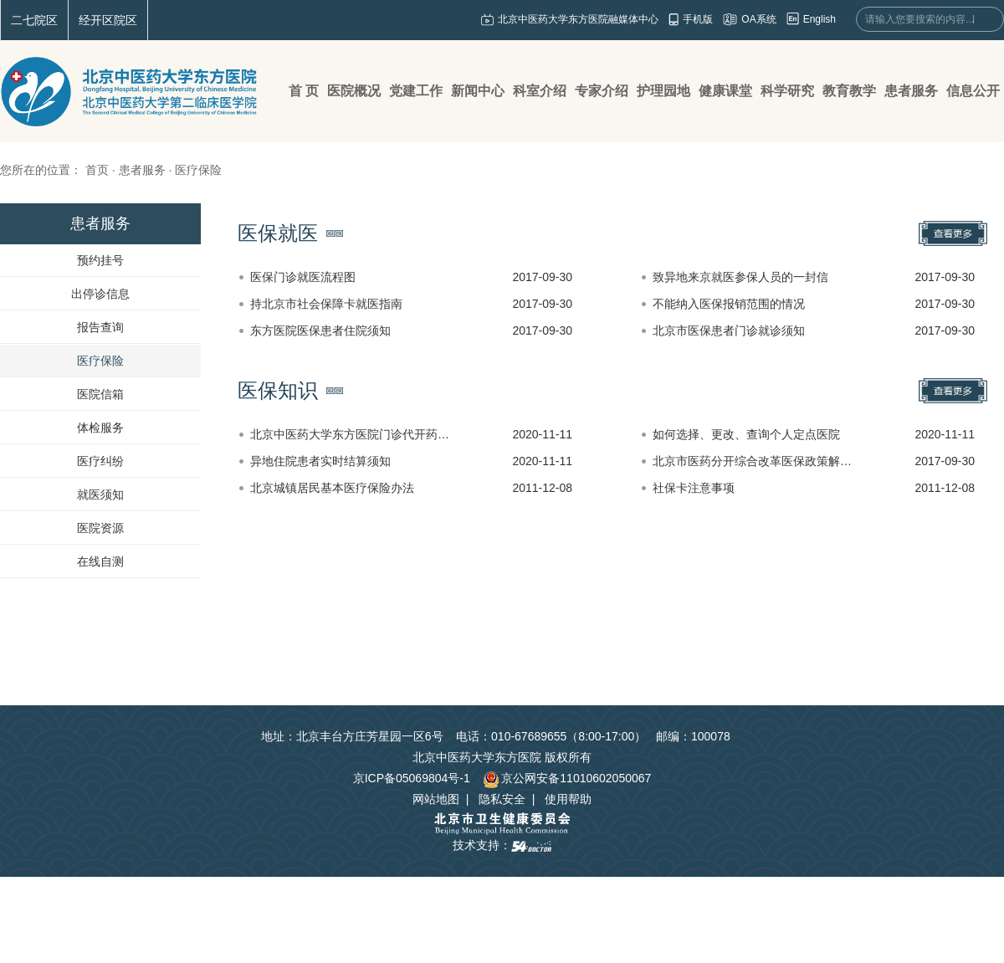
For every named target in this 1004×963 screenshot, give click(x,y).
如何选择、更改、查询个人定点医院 (746, 434)
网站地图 (435, 799)
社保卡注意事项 (694, 487)
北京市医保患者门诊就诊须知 (729, 330)
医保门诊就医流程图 (303, 277)
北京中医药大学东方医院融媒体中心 (578, 19)
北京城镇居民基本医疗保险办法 (332, 487)
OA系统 (758, 19)
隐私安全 (502, 799)
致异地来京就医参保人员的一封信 (740, 277)
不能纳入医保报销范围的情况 (729, 303)
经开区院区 (108, 20)
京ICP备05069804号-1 (411, 778)
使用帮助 (568, 799)
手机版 (698, 19)
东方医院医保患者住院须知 (320, 330)
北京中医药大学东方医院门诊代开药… (349, 434)
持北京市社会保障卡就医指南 (326, 303)
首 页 (304, 91)
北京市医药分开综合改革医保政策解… (752, 461)
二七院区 (34, 20)
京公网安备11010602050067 (567, 778)
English (819, 19)
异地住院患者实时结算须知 (320, 461)
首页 (97, 170)
